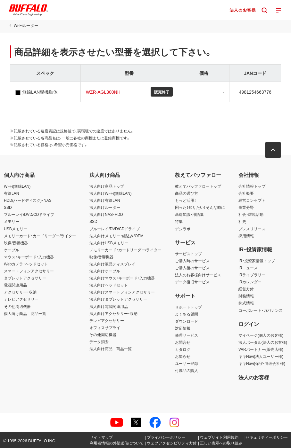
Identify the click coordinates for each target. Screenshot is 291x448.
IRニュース (248, 268)
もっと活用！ (185, 200)
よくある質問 (186, 314)
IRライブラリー (251, 275)
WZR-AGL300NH (103, 92)
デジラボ (182, 229)
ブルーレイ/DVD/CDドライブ (29, 214)
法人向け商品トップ (106, 186)
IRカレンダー (250, 282)
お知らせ (182, 356)
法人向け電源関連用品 (108, 306)
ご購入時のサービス (192, 260)
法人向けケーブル (104, 271)
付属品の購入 (186, 370)
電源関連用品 (15, 285)
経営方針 (246, 289)
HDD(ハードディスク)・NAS (28, 200)
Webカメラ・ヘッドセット (26, 264)
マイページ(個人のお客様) (260, 335)
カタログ (182, 349)
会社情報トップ (251, 186)
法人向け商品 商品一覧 (110, 348)
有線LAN (11, 193)
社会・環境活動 (250, 214)
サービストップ (188, 253)
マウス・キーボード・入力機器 (29, 257)
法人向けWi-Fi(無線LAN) (110, 193)
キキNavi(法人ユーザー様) (260, 356)
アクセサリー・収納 (20, 292)
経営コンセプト (251, 200)
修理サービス (186, 335)
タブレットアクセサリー (25, 278)
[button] (273, 150)
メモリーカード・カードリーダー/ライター (40, 236)
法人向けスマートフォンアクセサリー (122, 292)
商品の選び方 (186, 193)
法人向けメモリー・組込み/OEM (116, 236)
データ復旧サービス (192, 282)
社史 (242, 221)
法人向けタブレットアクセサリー (118, 299)
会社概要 (246, 193)
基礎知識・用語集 (189, 214)
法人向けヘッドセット (108, 285)
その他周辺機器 (17, 306)
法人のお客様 (253, 377)
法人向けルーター (104, 207)
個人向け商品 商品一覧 (25, 313)
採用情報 (246, 236)
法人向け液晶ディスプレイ (112, 264)
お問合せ (182, 342)
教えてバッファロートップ (198, 186)
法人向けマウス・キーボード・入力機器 (122, 278)
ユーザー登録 (186, 363)
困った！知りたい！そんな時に (200, 207)
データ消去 (99, 341)
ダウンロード (186, 321)
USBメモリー (15, 229)
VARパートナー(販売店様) (260, 349)
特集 (179, 221)
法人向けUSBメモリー (108, 243)
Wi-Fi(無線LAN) (17, 186)
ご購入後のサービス (192, 268)
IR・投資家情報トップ (256, 260)
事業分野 (246, 207)
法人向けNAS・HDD (106, 214)
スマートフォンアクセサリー (29, 271)
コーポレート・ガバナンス (260, 310)
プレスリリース (251, 229)
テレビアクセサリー (21, 299)
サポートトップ (188, 307)
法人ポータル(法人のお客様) (262, 342)
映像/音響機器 (16, 243)
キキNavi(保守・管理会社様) (261, 363)
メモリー (11, 221)
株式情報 (246, 303)
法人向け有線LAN (104, 200)
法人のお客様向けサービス (198, 275)
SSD (8, 207)
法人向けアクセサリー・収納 (113, 313)
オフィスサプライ (104, 327)
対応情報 (182, 328)
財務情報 (246, 296)
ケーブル (11, 250)
